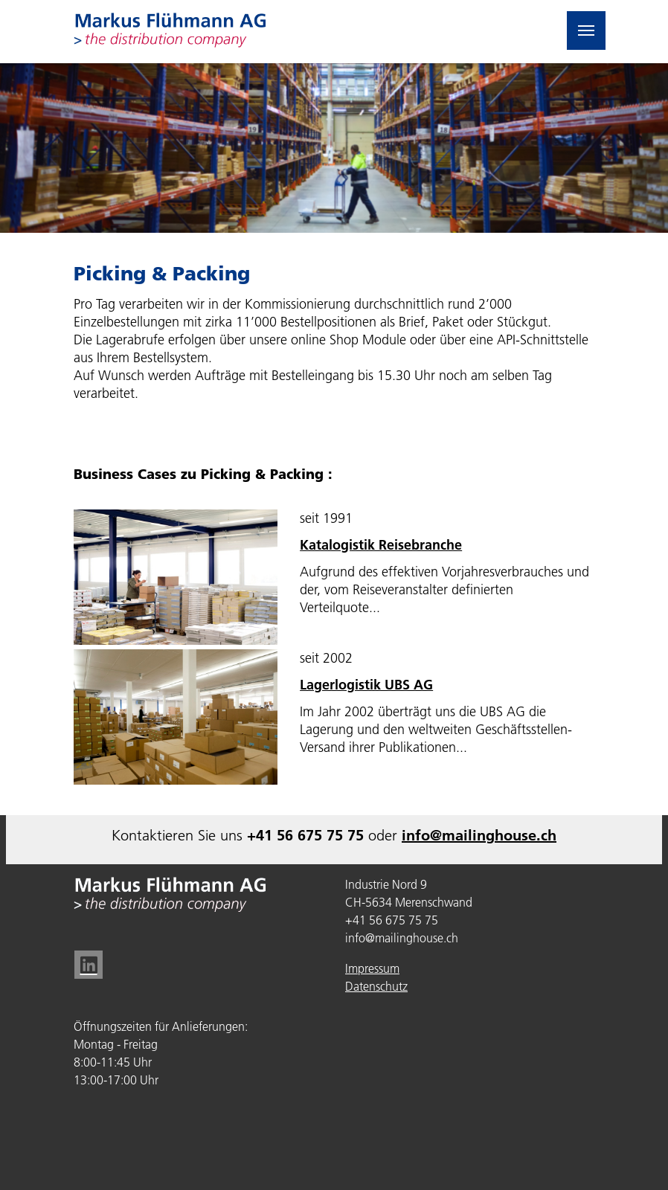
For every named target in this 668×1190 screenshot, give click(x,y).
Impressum (372, 968)
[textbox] (447, 671)
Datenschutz (376, 986)
